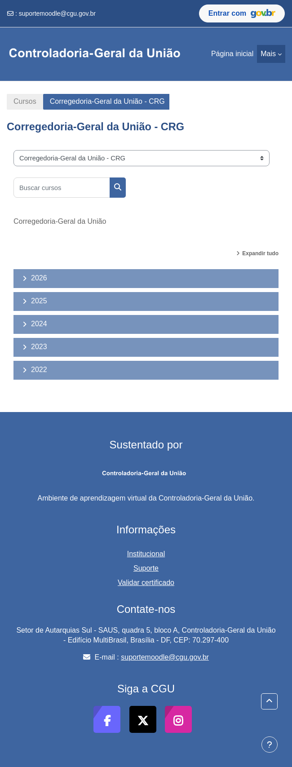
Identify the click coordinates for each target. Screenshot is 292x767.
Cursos (24, 101)
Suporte (146, 568)
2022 (39, 369)
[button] (269, 701)
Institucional (146, 554)
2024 (39, 324)
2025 (39, 301)
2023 (39, 346)
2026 (39, 278)
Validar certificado (146, 582)
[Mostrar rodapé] (269, 744)
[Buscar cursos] (61, 187)
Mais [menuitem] (268, 54)
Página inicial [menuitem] (232, 54)
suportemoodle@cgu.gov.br (57, 13)
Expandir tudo (260, 253)
